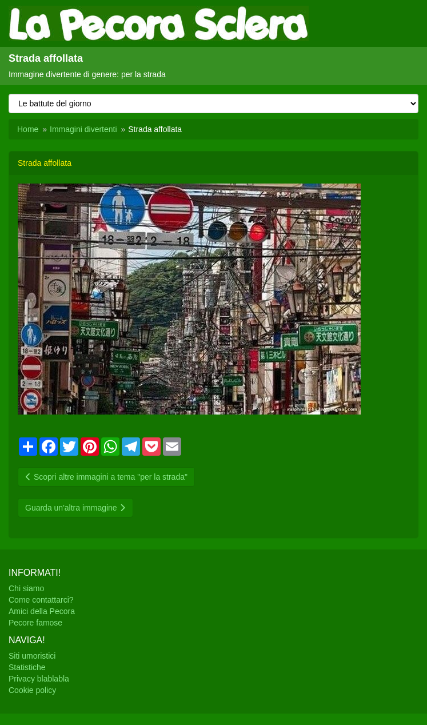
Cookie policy (32, 690)
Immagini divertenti (83, 129)
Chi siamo (26, 588)
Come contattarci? (41, 599)
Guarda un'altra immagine (75, 507)
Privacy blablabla (39, 678)
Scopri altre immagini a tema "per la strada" (106, 476)
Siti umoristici (32, 655)
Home (27, 129)
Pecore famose (35, 622)
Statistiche (27, 667)
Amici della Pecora (42, 611)
